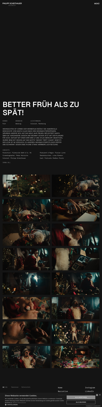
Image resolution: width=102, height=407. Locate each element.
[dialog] (51, 400)
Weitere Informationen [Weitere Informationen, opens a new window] (19, 402)
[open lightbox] (26, 186)
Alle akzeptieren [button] (81, 397)
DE (4, 387)
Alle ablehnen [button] (81, 402)
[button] (34, 404)
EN (6, 387)
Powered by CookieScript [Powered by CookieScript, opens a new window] (93, 406)
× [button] (100, 395)
